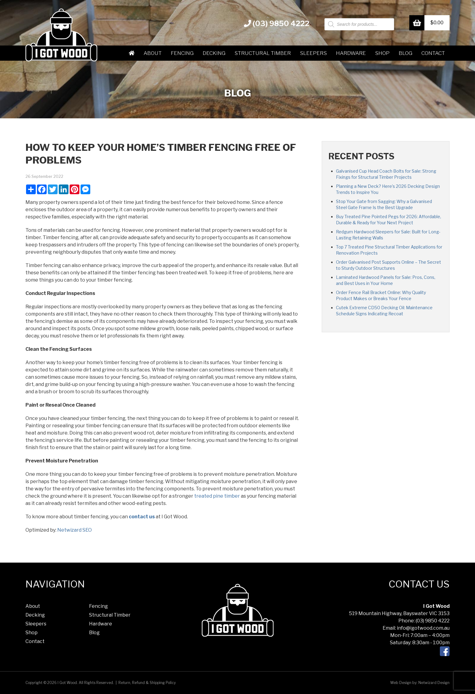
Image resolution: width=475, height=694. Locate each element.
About (153, 53)
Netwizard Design (434, 682)
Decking (214, 53)
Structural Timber (262, 53)
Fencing (182, 53)
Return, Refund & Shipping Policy (147, 682)
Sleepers (313, 53)
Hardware (351, 53)
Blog (405, 53)
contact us (142, 517)
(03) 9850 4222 (276, 23)
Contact (433, 53)
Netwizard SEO (74, 530)
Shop (382, 53)
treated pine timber (217, 496)
